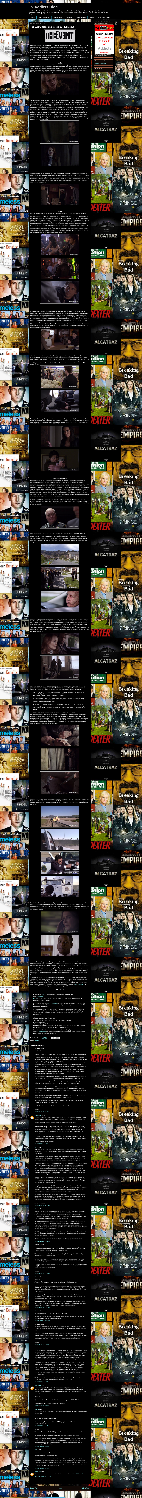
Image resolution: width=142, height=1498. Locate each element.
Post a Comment (37, 1480)
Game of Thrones (44, 17)
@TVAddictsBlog (40, 996)
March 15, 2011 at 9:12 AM (42, 1111)
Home (33, 17)
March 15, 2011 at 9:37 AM (42, 1144)
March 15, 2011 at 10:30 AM (42, 1205)
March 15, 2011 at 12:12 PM (42, 1320)
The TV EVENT (79, 984)
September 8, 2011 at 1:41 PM (43, 1476)
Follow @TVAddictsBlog (100, 63)
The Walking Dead (53, 1003)
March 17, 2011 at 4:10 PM (42, 1468)
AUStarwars (38, 1115)
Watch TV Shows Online (78, 1474)
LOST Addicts (81, 17)
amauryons (38, 1471)
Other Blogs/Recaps (104, 17)
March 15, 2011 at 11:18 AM (42, 1273)
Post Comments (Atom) (63, 1493)
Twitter (43, 994)
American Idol (42, 1031)
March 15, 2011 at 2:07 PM (42, 1382)
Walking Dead (57, 17)
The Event (37, 1040)
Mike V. (37, 1147)
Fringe (92, 17)
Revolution (69, 17)
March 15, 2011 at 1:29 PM (42, 1344)
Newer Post (34, 1488)
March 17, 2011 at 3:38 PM (42, 1446)
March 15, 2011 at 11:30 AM (42, 1307)
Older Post (85, 1488)
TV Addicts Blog (43, 7)
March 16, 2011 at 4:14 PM (42, 1426)
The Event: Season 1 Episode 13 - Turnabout (52, 27)
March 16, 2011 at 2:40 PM (42, 1405)
